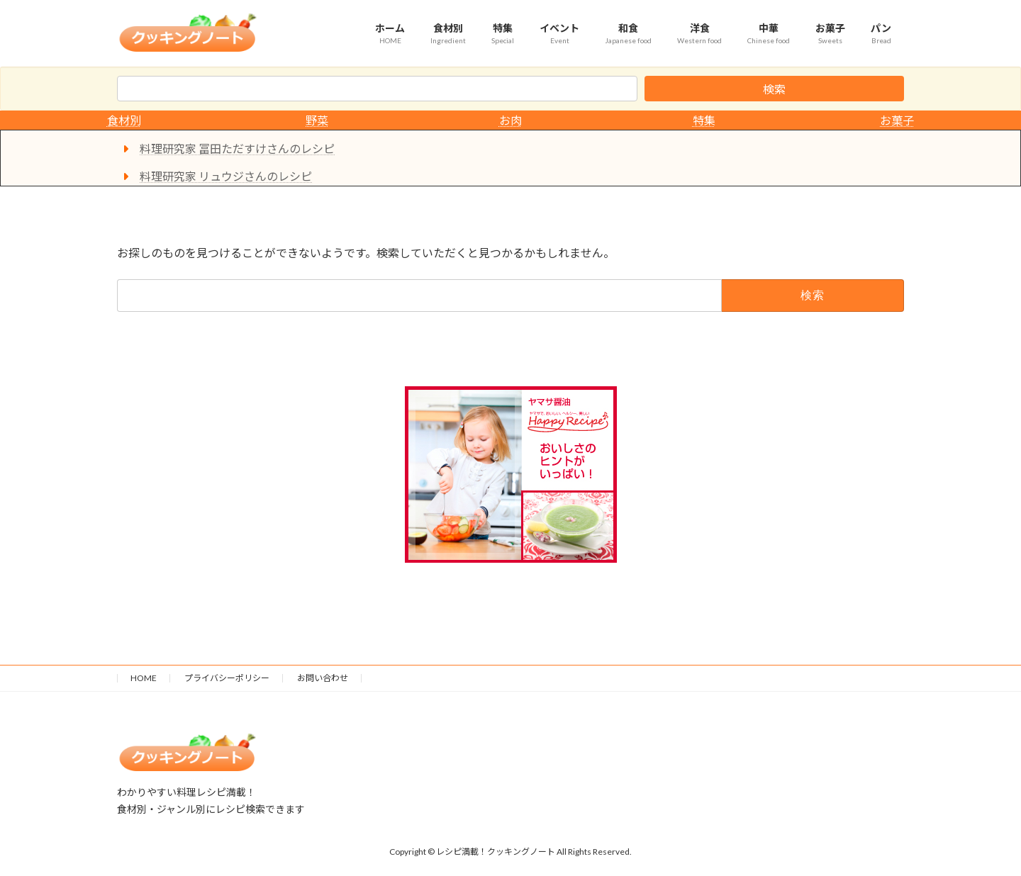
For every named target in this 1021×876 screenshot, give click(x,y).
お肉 (510, 120)
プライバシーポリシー (226, 678)
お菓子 (897, 120)
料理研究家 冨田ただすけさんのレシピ (237, 148)
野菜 (317, 120)
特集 (704, 120)
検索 (774, 89)
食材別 (124, 120)
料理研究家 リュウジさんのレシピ (226, 176)
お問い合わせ (322, 678)
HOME (143, 678)
